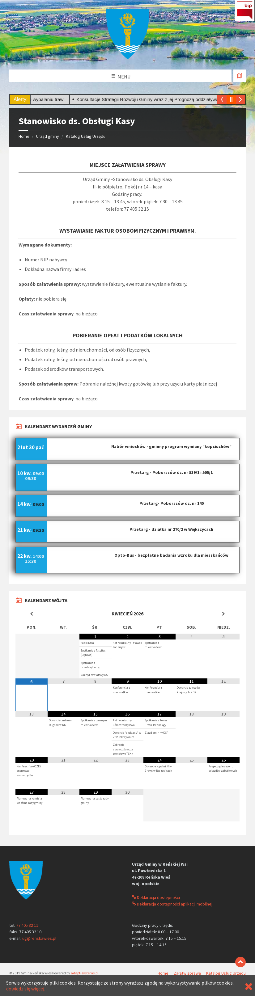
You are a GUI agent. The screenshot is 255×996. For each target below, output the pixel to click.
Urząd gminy (47, 136)
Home (24, 136)
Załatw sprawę (187, 973)
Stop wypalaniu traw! (46, 99)
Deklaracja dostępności (156, 897)
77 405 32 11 (27, 925)
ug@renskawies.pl (39, 938)
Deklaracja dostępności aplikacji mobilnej (172, 904)
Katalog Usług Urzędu (85, 136)
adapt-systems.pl (84, 973)
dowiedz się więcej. (25, 988)
